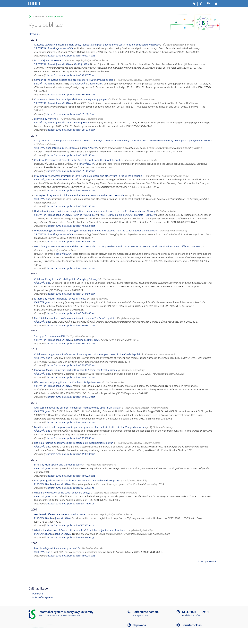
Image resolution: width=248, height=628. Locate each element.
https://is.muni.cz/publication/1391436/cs (70, 171)
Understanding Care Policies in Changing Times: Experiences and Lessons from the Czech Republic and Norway (95, 230)
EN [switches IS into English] (208, 3)
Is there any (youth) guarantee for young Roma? (60, 298)
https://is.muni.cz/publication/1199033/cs (70, 422)
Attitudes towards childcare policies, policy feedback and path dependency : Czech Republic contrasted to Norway (97, 44)
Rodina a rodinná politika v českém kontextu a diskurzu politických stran (73, 442)
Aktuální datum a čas (191, 615)
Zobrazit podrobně (205, 561)
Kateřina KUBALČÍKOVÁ (64, 147)
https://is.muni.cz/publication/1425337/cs (70, 75)
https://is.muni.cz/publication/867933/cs (69, 525)
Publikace (39, 16)
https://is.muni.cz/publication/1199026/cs (70, 555)
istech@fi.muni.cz (140, 615)
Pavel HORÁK (107, 214)
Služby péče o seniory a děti (49, 336)
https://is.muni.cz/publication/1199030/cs (70, 453)
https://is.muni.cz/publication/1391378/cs (70, 129)
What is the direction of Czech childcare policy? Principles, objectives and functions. (80, 530)
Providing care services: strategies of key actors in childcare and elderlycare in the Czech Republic (88, 175)
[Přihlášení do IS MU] (216, 4)
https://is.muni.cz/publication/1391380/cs (70, 94)
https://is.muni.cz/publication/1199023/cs (70, 475)
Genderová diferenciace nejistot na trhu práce (59, 514)
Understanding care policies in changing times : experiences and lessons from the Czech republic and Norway (94, 211)
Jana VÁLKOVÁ (65, 48)
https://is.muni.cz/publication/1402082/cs (70, 225)
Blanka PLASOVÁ (88, 147)
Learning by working (45, 118)
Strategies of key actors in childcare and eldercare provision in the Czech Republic (79, 195)
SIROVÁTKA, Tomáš (44, 48)
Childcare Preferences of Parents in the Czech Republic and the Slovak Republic (78, 160)
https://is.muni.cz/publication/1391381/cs (70, 114)
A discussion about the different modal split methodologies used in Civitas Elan (77, 407)
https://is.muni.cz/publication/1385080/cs (70, 241)
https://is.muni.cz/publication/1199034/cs (70, 365)
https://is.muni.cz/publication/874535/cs (69, 487)
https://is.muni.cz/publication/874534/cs (69, 537)
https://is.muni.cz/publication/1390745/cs (70, 190)
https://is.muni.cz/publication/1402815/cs (70, 155)
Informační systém (42, 597)
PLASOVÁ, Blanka (43, 484)
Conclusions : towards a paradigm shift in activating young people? (71, 99)
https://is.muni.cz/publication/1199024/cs (70, 377)
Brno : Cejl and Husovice (47, 60)
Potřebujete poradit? (146, 612)
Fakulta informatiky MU (70, 615)
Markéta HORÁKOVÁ (145, 214)
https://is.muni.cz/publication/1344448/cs (70, 313)
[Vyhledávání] (201, 4)
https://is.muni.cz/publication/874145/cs (69, 503)
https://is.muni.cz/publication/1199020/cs (70, 438)
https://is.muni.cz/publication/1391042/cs (70, 343)
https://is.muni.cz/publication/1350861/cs (70, 325)
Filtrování (33, 34)
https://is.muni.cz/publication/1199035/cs (70, 396)
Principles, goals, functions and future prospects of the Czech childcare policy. (77, 480)
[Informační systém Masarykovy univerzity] (34, 3)
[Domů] (194, 4)
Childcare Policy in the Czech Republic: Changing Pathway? (66, 279)
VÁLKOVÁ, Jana (42, 147)
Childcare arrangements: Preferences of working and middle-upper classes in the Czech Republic (87, 354)
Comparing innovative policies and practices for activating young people (73, 79)
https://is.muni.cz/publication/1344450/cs (70, 293)
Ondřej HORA (81, 64)
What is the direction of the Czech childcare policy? (62, 492)
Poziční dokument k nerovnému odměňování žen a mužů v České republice (75, 318)
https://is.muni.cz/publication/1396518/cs (70, 268)
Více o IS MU (44, 615)
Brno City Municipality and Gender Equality (58, 464)
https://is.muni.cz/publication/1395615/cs (70, 206)
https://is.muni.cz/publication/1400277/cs (70, 55)
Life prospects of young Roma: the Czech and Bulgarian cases (68, 382)
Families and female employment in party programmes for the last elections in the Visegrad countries (90, 427)
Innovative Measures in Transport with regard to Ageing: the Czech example (76, 370)
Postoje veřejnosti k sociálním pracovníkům (57, 548)
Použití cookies (192, 625)
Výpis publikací (55, 16)
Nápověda (139, 625)
